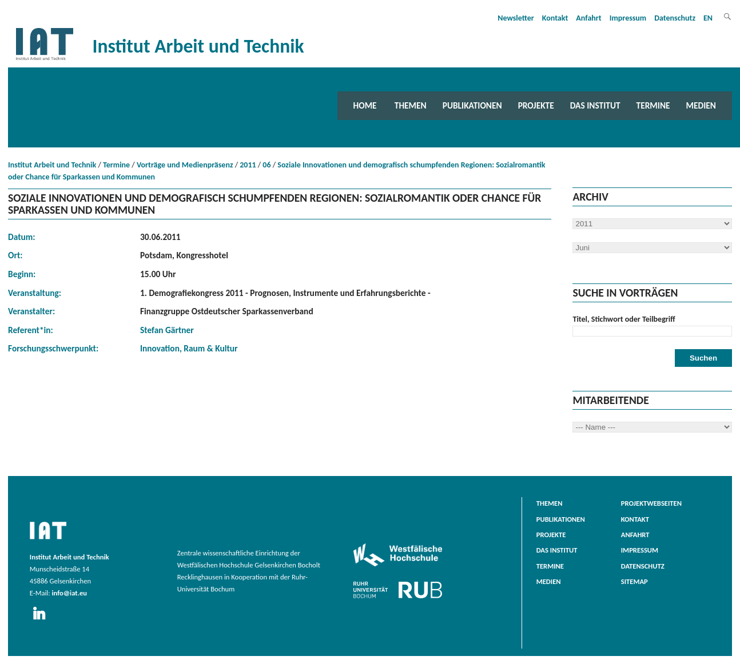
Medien (701, 105)
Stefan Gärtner (167, 330)
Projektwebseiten (651, 503)
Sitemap (634, 581)
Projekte (536, 105)
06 (266, 165)
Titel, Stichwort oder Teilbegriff (623, 319)
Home (365, 105)
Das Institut (595, 105)
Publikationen (472, 105)
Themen (411, 105)
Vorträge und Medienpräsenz (185, 165)
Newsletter (516, 18)
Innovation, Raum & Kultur (189, 348)
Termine (653, 105)
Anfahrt (588, 18)
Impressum (628, 18)
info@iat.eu (69, 593)
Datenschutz (674, 18)
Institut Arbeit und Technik (52, 165)
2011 (248, 165)
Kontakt (555, 18)
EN (708, 18)
